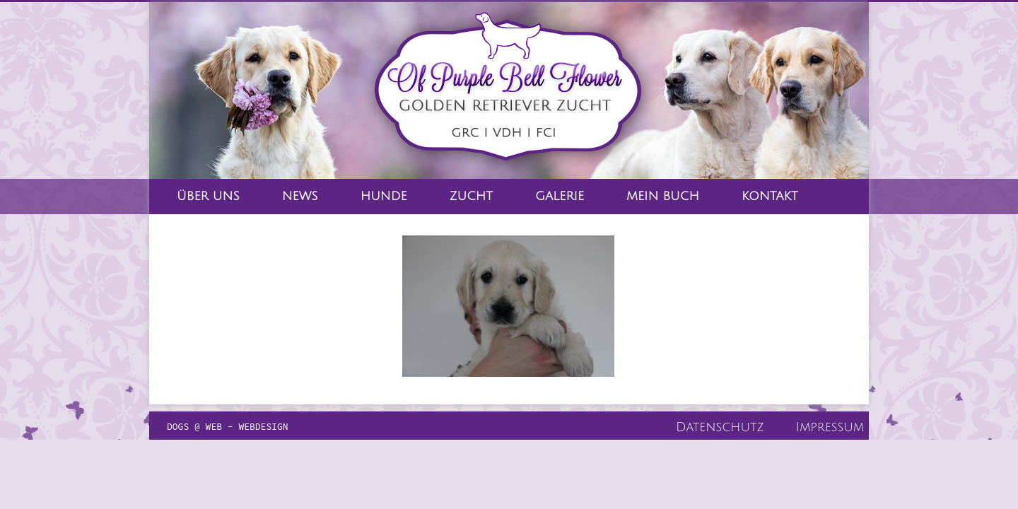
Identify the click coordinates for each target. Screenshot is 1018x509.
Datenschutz (720, 427)
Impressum (830, 427)
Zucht (471, 196)
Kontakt (770, 196)
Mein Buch (662, 196)
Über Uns (208, 196)
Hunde (384, 196)
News (300, 196)
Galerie (559, 196)
